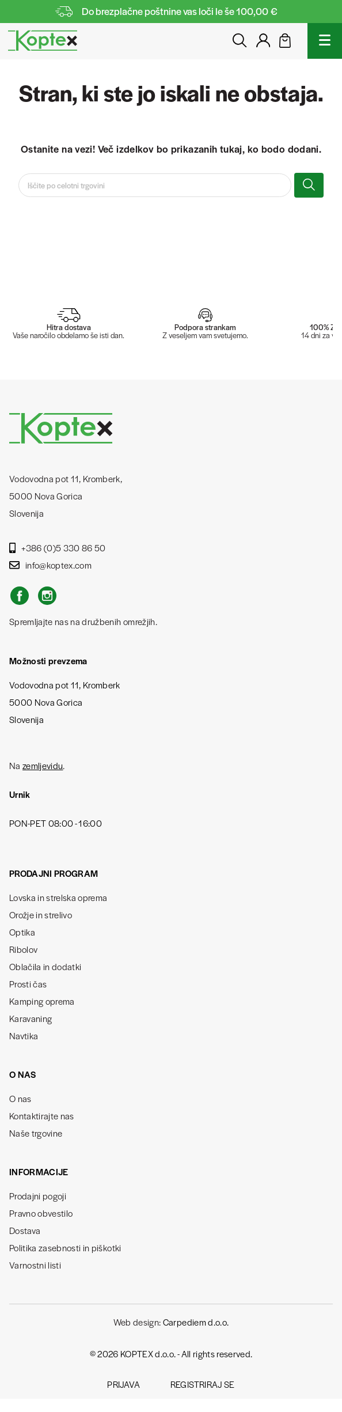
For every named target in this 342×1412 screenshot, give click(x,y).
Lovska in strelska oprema (58, 897)
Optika (22, 932)
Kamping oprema (42, 1001)
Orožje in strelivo (40, 914)
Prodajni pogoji (37, 1196)
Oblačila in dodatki (45, 966)
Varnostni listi (35, 1265)
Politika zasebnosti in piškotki (65, 1247)
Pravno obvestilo (41, 1213)
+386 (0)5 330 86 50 (57, 548)
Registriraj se (202, 1384)
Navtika (23, 1035)
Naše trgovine (35, 1133)
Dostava (24, 1230)
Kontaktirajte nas (41, 1116)
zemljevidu (42, 765)
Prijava (123, 1384)
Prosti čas (28, 984)
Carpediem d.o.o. (196, 1322)
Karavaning (30, 1018)
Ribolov (23, 949)
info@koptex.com (50, 565)
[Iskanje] (154, 185)
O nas (20, 1098)
